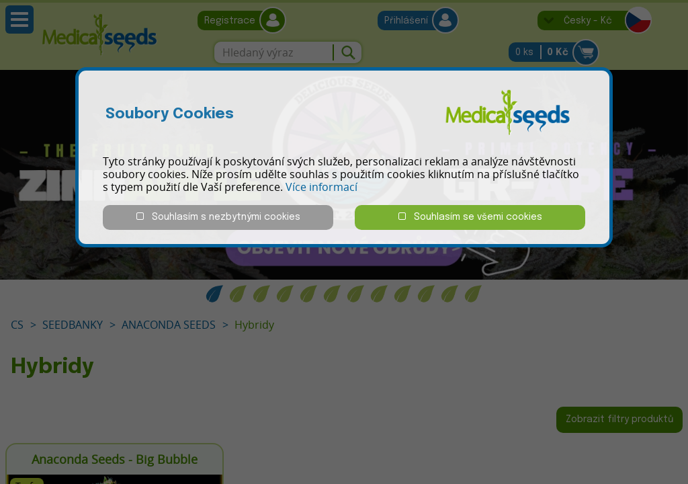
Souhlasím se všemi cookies (470, 217)
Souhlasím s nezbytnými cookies (218, 217)
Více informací (321, 186)
